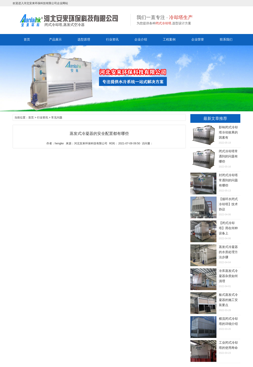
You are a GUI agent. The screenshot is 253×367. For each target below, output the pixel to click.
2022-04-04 (215, 254)
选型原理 (83, 39)
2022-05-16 (215, 158)
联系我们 (226, 39)
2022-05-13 (215, 182)
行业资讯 (112, 39)
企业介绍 (140, 39)
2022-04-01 (215, 278)
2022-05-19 (215, 134)
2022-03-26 (215, 323)
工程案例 (169, 39)
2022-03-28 (215, 302)
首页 (27, 39)
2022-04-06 (215, 206)
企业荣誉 (197, 39)
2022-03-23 (215, 347)
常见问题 (56, 117)
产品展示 (55, 39)
